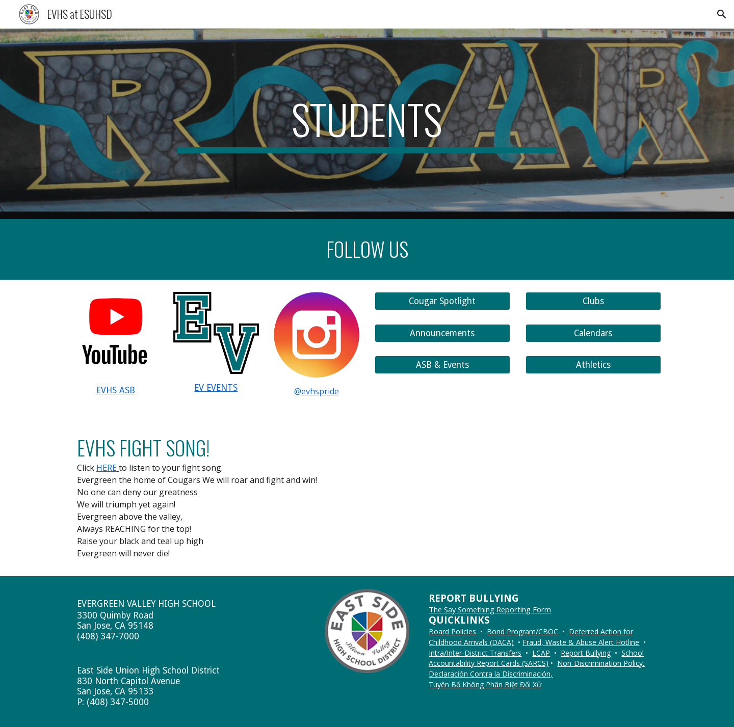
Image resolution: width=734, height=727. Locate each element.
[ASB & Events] (442, 365)
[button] (722, 14)
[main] (367, 123)
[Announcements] (442, 332)
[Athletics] (593, 365)
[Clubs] (593, 301)
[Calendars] (593, 332)
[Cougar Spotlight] (442, 301)
